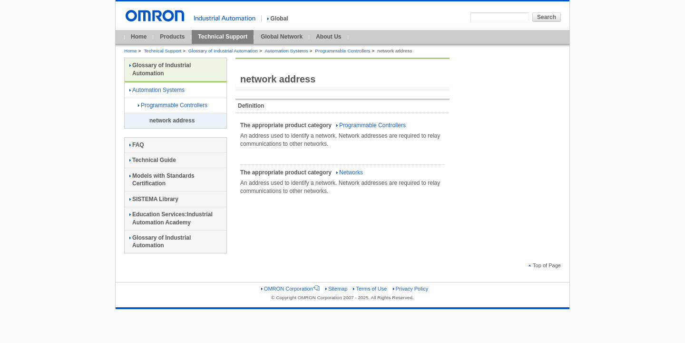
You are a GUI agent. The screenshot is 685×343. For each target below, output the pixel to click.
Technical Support (222, 36)
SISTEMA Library (153, 199)
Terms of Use (370, 289)
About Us (328, 36)
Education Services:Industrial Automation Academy (171, 218)
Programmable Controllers (342, 50)
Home (139, 36)
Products (172, 36)
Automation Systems (286, 50)
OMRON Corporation (290, 289)
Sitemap (336, 289)
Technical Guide (152, 160)
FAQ (136, 144)
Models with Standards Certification (162, 179)
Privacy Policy (411, 289)
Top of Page (544, 265)
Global (277, 18)
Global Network (282, 36)
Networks (349, 172)
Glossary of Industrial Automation (223, 50)
